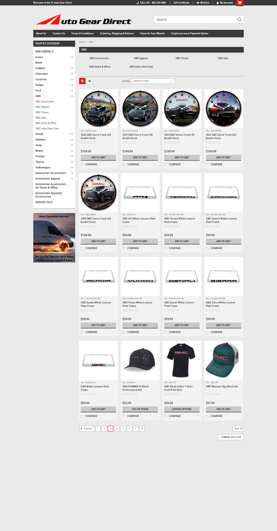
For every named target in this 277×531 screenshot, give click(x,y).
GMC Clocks (42, 112)
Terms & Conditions (82, 33)
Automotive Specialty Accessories (48, 194)
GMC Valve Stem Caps (47, 128)
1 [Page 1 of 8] (98, 428)
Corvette (41, 79)
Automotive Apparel (47, 178)
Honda (39, 134)
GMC (38, 96)
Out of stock (140, 409)
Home (82, 42)
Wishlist (203, 2)
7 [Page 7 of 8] (135, 428)
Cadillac (40, 68)
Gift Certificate (181, 2)
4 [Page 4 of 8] (116, 428)
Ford (38, 90)
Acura (39, 57)
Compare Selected (231, 437)
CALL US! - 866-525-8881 (151, 2)
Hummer (40, 139)
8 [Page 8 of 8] (142, 428)
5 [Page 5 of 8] (123, 428)
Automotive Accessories (50, 173)
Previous (86, 429)
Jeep (38, 145)
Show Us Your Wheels (152, 33)
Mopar (39, 150)
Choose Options (182, 409)
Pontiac (40, 156)
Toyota (39, 162)
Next (239, 429)
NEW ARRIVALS (44, 51)
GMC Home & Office (45, 123)
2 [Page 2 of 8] (104, 428)
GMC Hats (40, 117)
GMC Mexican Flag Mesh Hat (222, 386)
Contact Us (59, 33)
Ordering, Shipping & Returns (117, 33)
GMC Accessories (44, 101)
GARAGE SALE (44, 202)
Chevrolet (41, 73)
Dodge (39, 85)
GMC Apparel (42, 107)
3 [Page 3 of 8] (110, 428)
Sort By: (126, 81)
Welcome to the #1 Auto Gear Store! (52, 2)
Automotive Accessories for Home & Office (50, 185)
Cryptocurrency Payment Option (189, 33)
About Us (41, 33)
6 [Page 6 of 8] (129, 428)
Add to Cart (98, 157)
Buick (38, 62)
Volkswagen (42, 167)
